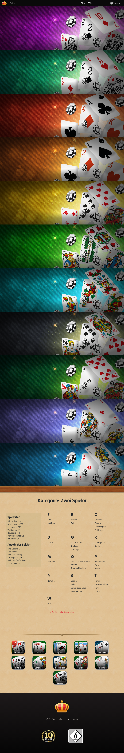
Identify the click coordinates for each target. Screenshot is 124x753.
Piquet (98, 565)
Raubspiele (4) (14, 533)
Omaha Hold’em (78, 568)
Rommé (51, 581)
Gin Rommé (76, 542)
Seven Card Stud (78, 588)
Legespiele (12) (14, 527)
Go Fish (74, 546)
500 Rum (51, 523)
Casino (98, 523)
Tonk (97, 588)
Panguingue (100, 561)
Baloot (74, 519)
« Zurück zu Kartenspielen (62, 612)
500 (49, 519)
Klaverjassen (100, 542)
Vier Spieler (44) (15, 554)
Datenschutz (58, 719)
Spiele (13, 3)
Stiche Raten (76, 591)
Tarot (97, 581)
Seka (73, 584)
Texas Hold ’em (101, 584)
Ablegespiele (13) (15, 524)
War (49, 603)
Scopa (74, 581)
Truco (97, 591)
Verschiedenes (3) (16, 535)
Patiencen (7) (13, 538)
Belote (74, 523)
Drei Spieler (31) (15, 548)
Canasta (98, 519)
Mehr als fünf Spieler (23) (19, 560)
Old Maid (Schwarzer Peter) (80, 563)
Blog (83, 3)
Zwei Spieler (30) (15, 557)
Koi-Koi (98, 546)
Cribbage (99, 530)
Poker (97, 568)
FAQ (90, 3)
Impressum (72, 719)
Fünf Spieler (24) (15, 551)
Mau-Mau (51, 561)
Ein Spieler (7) (14, 563)
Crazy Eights (100, 526)
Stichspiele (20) (14, 521)
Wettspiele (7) (14, 530)
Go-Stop (75, 549)
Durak (50, 542)
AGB (48, 719)
